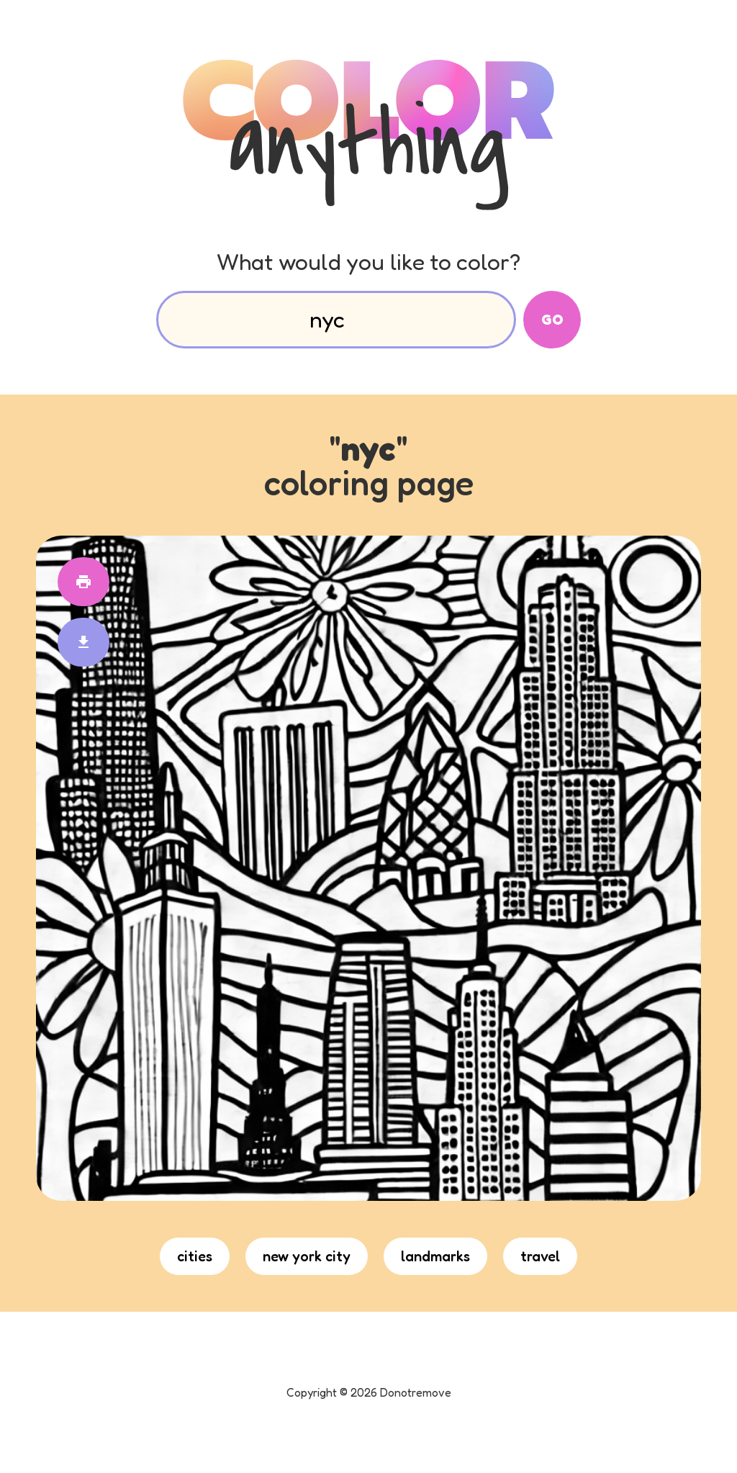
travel (540, 1256)
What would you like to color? (368, 262)
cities (194, 1256)
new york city (307, 1256)
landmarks (435, 1256)
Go (552, 319)
